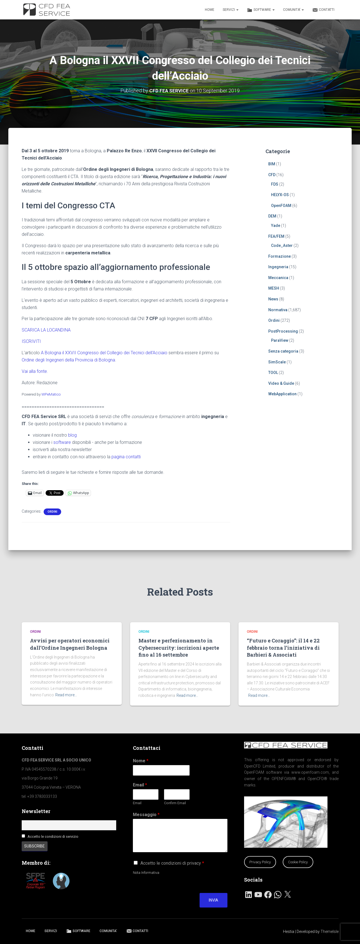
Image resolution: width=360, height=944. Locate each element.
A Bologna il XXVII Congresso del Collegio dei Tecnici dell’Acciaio (104, 352)
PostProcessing (283, 331)
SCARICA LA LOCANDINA (46, 330)
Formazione (279, 256)
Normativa (277, 310)
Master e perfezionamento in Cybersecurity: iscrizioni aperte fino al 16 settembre (178, 647)
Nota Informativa (146, 872)
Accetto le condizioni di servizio (53, 836)
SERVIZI (231, 10)
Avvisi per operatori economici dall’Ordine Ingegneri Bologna (70, 644)
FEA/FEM (276, 236)
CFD (271, 175)
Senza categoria (283, 351)
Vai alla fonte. (35, 371)
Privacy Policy (260, 862)
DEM (272, 216)
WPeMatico (51, 394)
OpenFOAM (281, 205)
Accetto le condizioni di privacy (172, 863)
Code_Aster (282, 245)
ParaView (279, 340)
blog (72, 435)
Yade (275, 225)
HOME (209, 10)
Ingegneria (278, 267)
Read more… (66, 695)
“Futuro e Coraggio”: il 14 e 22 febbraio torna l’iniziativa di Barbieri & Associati (283, 647)
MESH (273, 288)
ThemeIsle (330, 931)
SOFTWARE (261, 10)
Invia (213, 900)
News (273, 299)
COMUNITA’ (293, 10)
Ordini (52, 511)
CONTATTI (323, 10)
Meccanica (278, 277)
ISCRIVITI (31, 341)
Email (140, 785)
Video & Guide (281, 383)
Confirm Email (175, 803)
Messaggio (146, 814)
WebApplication (282, 394)
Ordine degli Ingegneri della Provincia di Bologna (68, 360)
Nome (140, 760)
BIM (271, 164)
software (62, 442)
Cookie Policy (298, 862)
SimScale (277, 362)
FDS (274, 184)
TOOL (273, 372)
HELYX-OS (280, 195)
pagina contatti (126, 456)
